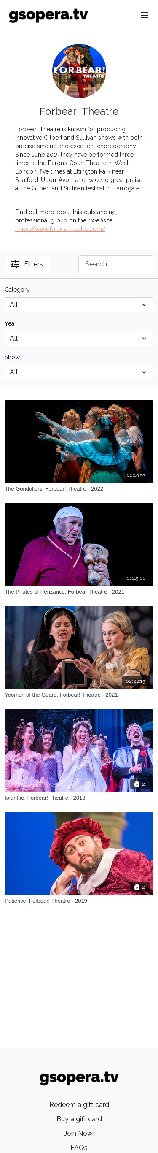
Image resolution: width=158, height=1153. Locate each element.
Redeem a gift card (79, 1105)
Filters (27, 264)
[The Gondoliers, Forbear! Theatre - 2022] (79, 489)
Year (10, 323)
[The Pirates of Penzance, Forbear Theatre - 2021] (79, 592)
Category (17, 289)
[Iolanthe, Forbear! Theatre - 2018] (79, 798)
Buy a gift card (79, 1119)
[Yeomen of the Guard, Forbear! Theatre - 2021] (79, 695)
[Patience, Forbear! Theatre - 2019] (79, 901)
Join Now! (79, 1133)
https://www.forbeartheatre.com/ (60, 228)
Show (12, 357)
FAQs (79, 1148)
